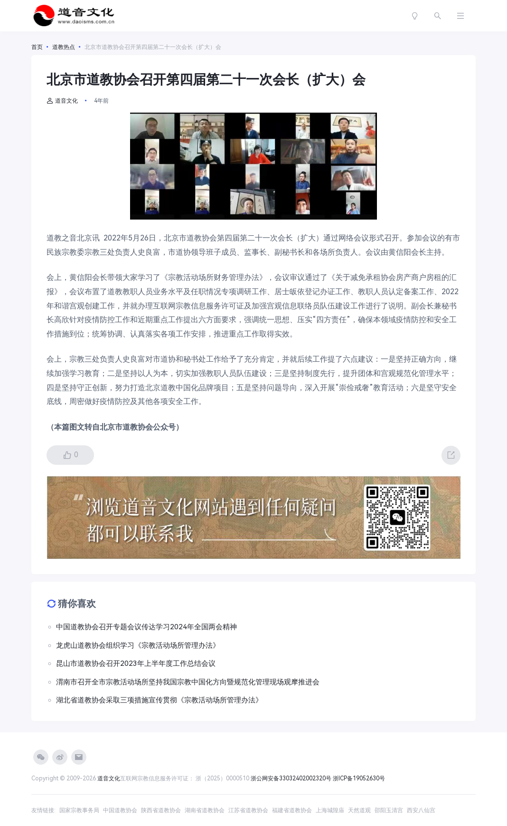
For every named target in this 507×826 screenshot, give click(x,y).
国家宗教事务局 (79, 810)
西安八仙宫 (421, 810)
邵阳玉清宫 (389, 810)
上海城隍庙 (330, 810)
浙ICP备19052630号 (359, 778)
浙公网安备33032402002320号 (291, 778)
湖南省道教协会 (205, 810)
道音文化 (62, 100)
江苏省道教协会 (248, 810)
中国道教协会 (120, 810)
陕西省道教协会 (161, 810)
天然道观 (359, 810)
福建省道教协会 (292, 810)
